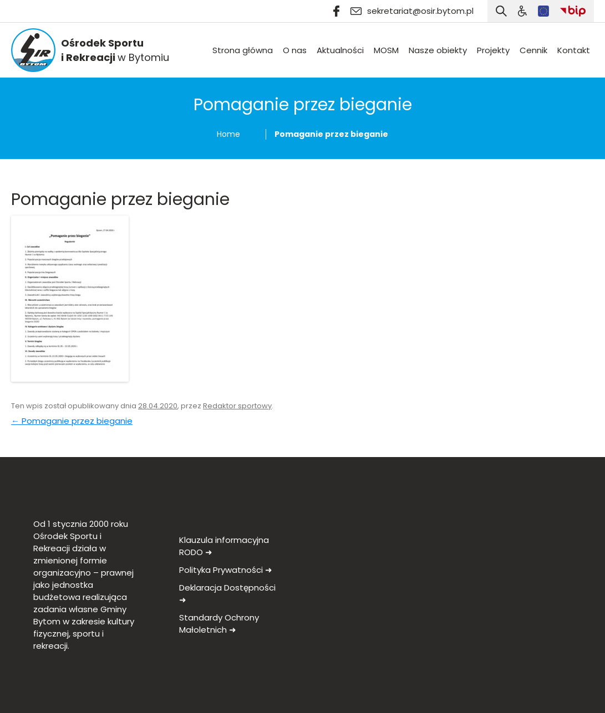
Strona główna (242, 50)
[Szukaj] (522, 11)
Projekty (493, 50)
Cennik (533, 50)
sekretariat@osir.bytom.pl (412, 11)
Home (228, 134)
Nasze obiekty (438, 50)
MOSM (386, 50)
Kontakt (573, 50)
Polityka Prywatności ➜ (225, 570)
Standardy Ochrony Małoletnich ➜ (219, 623)
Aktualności (340, 50)
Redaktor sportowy (237, 406)
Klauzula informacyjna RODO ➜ (224, 546)
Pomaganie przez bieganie (72, 421)
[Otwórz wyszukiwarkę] (501, 11)
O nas (295, 50)
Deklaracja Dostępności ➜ (227, 594)
